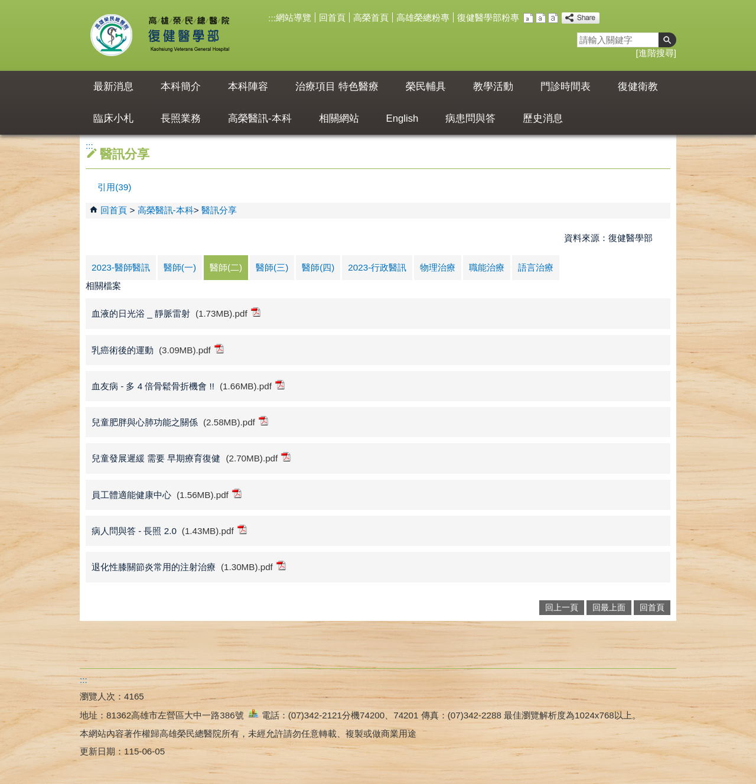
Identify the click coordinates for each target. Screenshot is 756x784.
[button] (667, 39)
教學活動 (493, 86)
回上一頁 (561, 607)
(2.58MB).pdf (235, 421)
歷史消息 (543, 118)
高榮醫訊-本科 (260, 118)
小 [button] (528, 18)
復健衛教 (638, 86)
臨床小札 (113, 118)
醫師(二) (226, 267)
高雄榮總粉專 (422, 17)
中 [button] (540, 18)
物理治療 (437, 267)
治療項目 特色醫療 (337, 86)
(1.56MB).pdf (209, 494)
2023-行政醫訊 (377, 267)
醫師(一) (180, 267)
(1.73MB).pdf (227, 312)
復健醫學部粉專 (488, 17)
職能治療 (486, 267)
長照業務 (181, 118)
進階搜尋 (656, 53)
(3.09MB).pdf (191, 349)
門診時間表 (565, 86)
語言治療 (535, 267)
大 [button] (553, 18)
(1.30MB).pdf (253, 566)
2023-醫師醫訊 (121, 267)
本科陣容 (248, 86)
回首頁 (332, 17)
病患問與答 (470, 118)
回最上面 (608, 607)
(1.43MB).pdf (214, 530)
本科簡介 (181, 86)
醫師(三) (272, 267)
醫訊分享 (219, 210)
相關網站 (339, 118)
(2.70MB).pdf (258, 457)
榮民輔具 (426, 86)
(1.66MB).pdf (252, 385)
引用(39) (114, 187)
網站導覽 (293, 17)
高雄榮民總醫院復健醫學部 (188, 35)
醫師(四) (318, 267)
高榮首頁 (371, 17)
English (402, 118)
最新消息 (113, 86)
